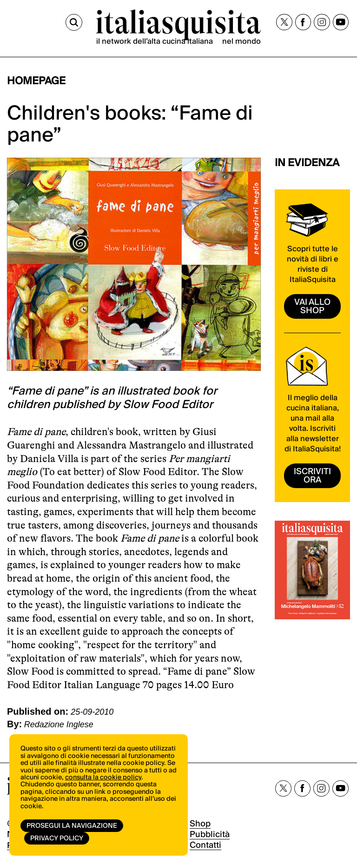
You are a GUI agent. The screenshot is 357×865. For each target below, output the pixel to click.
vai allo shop (312, 306)
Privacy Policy (56, 838)
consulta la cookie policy (103, 777)
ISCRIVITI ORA (312, 475)
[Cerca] (74, 22)
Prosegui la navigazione (71, 825)
